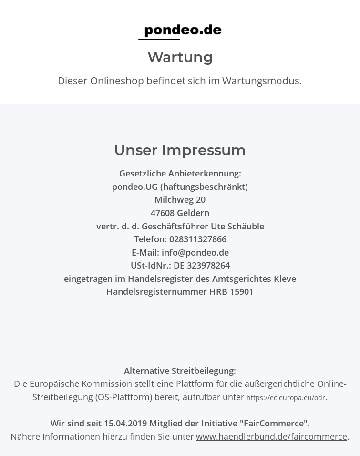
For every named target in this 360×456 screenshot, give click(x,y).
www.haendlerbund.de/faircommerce (271, 436)
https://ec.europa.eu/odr (286, 397)
